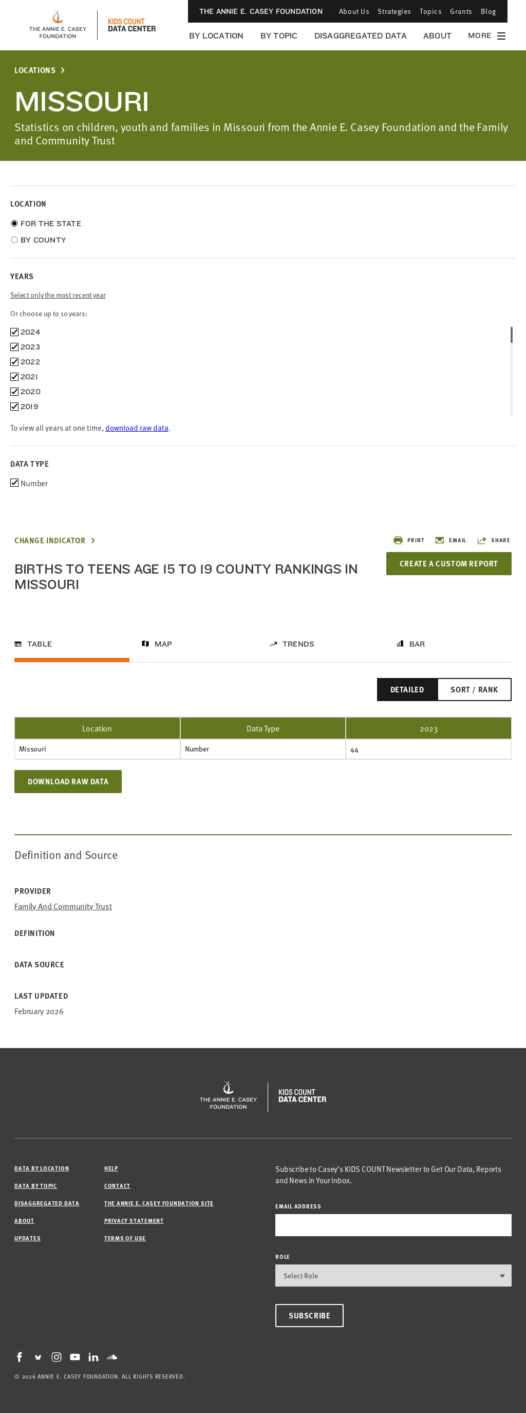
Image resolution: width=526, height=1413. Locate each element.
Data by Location (41, 1168)
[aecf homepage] (57, 25)
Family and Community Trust (63, 906)
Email (450, 540)
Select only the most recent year (58, 295)
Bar (417, 644)
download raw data (136, 427)
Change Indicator (50, 540)
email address (298, 1206)
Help (111, 1168)
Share (494, 540)
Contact (117, 1185)
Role (282, 1256)
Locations (34, 70)
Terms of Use (125, 1238)
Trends (298, 644)
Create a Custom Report (449, 563)
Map (164, 644)
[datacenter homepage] (132, 25)
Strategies (394, 11)
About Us (354, 11)
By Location (216, 36)
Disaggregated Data (360, 36)
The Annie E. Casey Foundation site (159, 1203)
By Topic (279, 36)
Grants (461, 11)
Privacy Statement (134, 1220)
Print (408, 540)
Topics (431, 11)
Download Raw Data (68, 781)
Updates (27, 1238)
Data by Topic (35, 1185)
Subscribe (309, 1315)
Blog (488, 11)
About (437, 36)
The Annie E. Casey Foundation (261, 11)
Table (39, 644)
